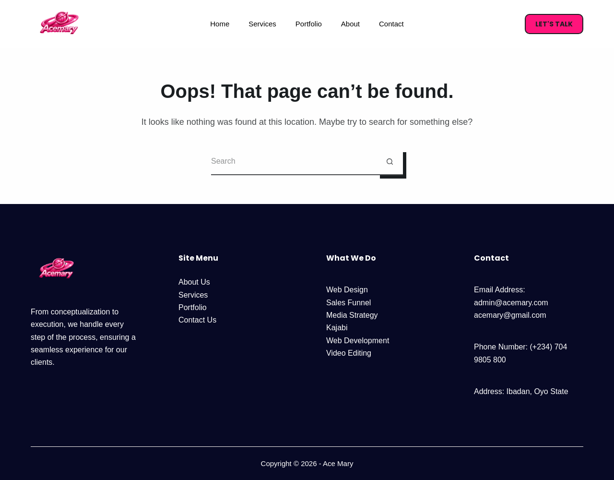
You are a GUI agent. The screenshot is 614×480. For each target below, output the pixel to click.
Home (219, 24)
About (350, 24)
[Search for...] (294, 162)
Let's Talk (554, 24)
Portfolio (308, 24)
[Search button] (390, 162)
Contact (391, 24)
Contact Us (197, 320)
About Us (194, 282)
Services (262, 24)
